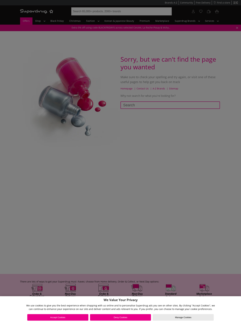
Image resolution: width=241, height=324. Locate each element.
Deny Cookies (120, 317)
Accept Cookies (57, 317)
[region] (120, 310)
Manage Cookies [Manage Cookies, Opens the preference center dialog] (183, 317)
